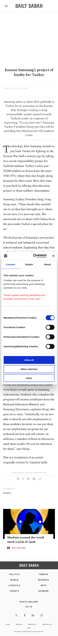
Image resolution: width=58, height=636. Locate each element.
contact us (47, 624)
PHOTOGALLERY (19, 548)
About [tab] (47, 264)
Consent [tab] (10, 264)
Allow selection (29, 369)
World (14, 580)
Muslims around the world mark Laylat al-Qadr (25, 539)
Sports (14, 591)
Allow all (29, 360)
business (7, 493)
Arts (43, 585)
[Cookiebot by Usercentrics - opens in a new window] (35, 256)
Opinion (43, 591)
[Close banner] (53, 256)
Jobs (8, 624)
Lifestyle (14, 585)
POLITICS (14, 574)
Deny (29, 378)
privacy (19, 624)
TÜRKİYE (43, 574)
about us (32, 624)
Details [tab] (29, 264)
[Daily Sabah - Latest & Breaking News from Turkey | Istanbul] (29, 6)
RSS (29, 628)
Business (43, 580)
